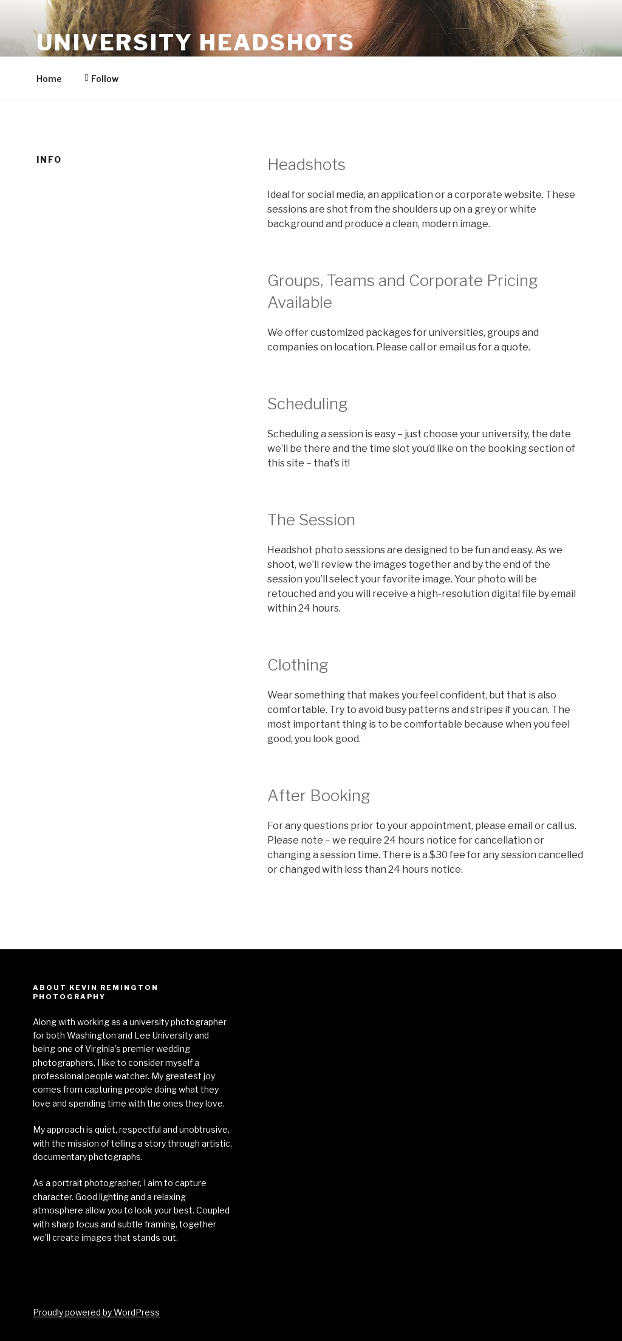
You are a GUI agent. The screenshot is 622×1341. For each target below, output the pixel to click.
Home (49, 78)
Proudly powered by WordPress (96, 1312)
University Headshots (195, 42)
